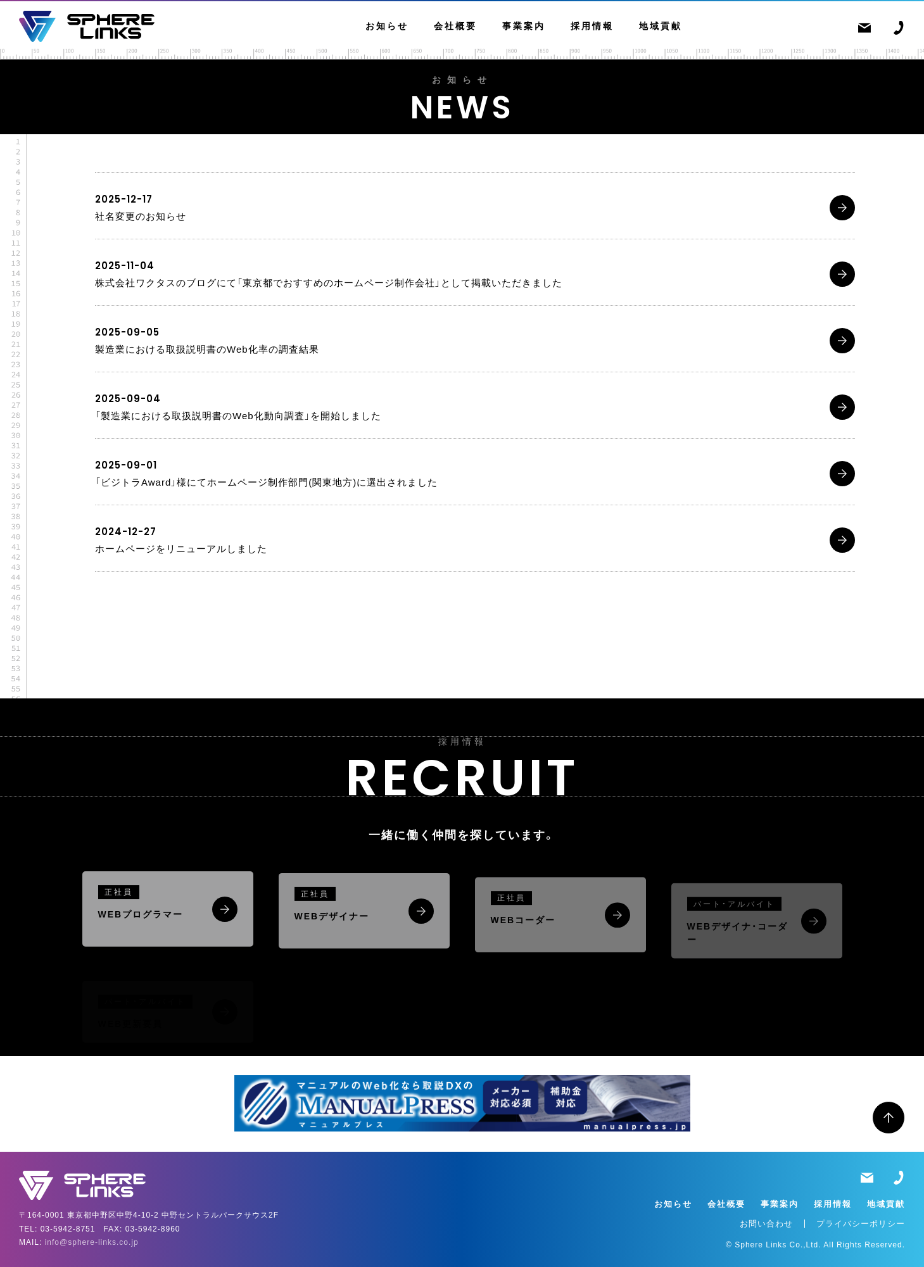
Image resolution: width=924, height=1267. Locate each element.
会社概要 (455, 26)
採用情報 (592, 26)
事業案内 (523, 26)
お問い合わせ (766, 1223)
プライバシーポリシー (860, 1223)
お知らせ (386, 26)
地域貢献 (660, 26)
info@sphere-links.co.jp (92, 1242)
